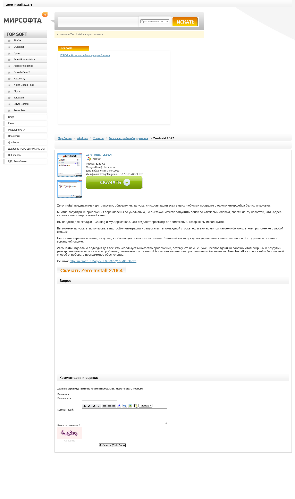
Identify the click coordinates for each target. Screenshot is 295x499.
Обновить (69, 443)
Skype (17, 91)
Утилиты (98, 138)
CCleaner (19, 46)
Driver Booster (21, 104)
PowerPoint (20, 110)
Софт (11, 117)
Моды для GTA (16, 129)
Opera (17, 53)
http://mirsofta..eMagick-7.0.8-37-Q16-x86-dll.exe (103, 261)
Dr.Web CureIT (22, 72)
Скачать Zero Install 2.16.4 (91, 270)
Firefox (17, 40)
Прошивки (14, 136)
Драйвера (13, 142)
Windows (82, 138)
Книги (11, 123)
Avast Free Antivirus (24, 59)
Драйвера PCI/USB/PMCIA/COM (26, 148)
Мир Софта (64, 138)
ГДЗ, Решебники (17, 161)
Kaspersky (19, 78)
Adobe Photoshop (23, 65)
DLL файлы (14, 155)
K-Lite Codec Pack (24, 85)
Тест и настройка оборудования (128, 138)
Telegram (19, 97)
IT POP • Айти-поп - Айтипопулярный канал (85, 55)
